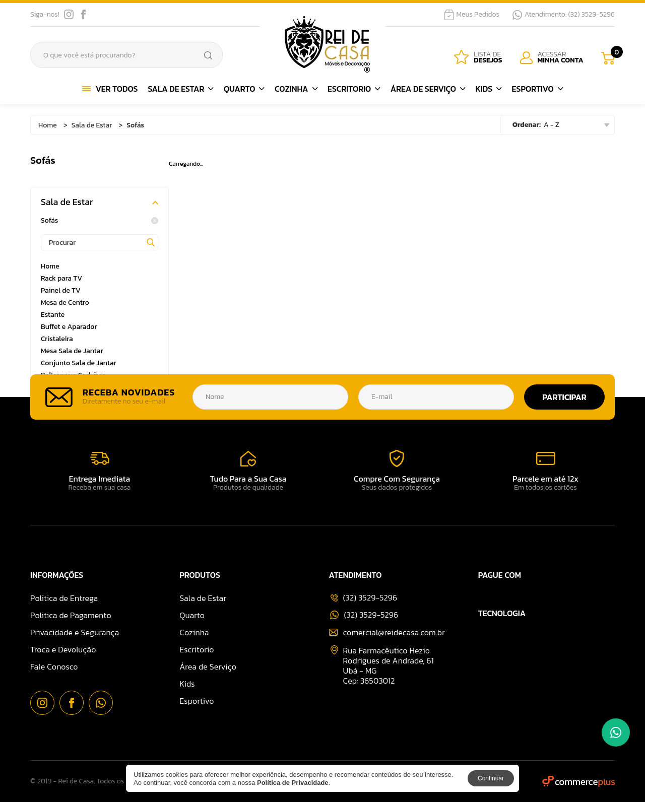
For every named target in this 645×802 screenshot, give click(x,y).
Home (47, 125)
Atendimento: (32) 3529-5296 (563, 14)
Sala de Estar (180, 89)
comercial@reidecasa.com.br (387, 632)
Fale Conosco (54, 666)
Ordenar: (526, 124)
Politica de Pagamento (70, 615)
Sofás (99, 220)
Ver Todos (110, 89)
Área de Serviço (428, 89)
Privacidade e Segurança (74, 632)
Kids (488, 89)
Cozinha (296, 89)
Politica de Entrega (64, 598)
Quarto (244, 89)
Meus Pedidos (471, 14)
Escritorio (354, 89)
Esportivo (537, 89)
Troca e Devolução (63, 649)
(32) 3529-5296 (364, 615)
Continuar (491, 778)
